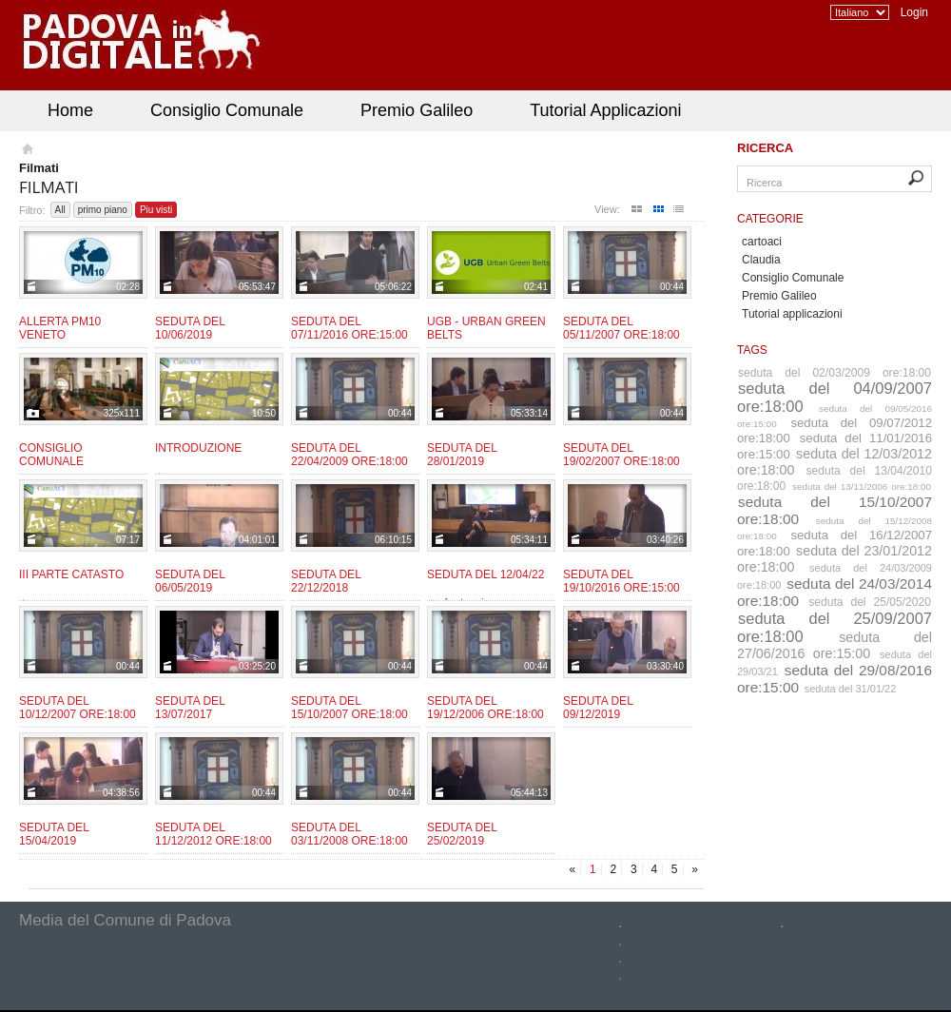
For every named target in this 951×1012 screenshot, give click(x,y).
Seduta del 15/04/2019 (53, 834)
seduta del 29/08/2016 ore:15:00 (834, 678)
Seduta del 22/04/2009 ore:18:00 (349, 454)
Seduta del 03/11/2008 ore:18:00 (349, 834)
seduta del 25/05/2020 (869, 602)
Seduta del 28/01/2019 (461, 454)
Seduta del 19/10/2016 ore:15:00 (621, 581)
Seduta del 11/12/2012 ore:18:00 (213, 834)
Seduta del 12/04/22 (485, 574)
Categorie (770, 218)
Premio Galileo (416, 110)
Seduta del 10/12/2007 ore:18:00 (77, 707)
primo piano (102, 209)
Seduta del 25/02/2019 (461, 834)
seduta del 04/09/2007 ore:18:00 (834, 397)
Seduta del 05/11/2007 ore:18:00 (621, 328)
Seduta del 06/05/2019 (189, 581)
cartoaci (762, 241)
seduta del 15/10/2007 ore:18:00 (834, 510)
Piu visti (156, 209)
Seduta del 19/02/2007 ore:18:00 (621, 454)
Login (914, 12)
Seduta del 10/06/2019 (189, 328)
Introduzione (198, 448)
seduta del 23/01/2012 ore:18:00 (834, 558)
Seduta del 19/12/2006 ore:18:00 (485, 707)
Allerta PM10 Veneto (60, 328)
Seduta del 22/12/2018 (325, 581)
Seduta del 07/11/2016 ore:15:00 (349, 328)
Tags (752, 350)
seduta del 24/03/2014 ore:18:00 (834, 592)
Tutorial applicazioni (792, 314)
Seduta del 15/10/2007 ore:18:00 (349, 707)
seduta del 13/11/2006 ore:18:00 (861, 486)
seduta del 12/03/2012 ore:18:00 (834, 461)
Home (70, 110)
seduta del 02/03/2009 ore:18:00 (834, 373)
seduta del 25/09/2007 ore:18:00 (834, 627)
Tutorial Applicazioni (605, 110)
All (60, 209)
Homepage (26, 151)
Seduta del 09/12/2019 (597, 707)
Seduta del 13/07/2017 (189, 707)
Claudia (761, 259)
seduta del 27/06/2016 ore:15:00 (834, 645)
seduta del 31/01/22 (851, 688)
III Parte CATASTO (71, 574)
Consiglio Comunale (226, 110)
